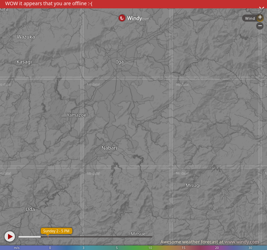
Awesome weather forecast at (209, 242)
